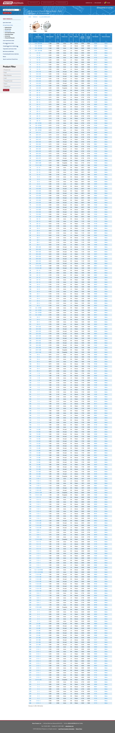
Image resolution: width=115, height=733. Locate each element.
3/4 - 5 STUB (38, 307)
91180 (95, 81)
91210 (95, 387)
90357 (95, 357)
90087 (95, 467)
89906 (95, 331)
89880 (95, 476)
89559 (95, 504)
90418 (95, 478)
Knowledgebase (61, 2)
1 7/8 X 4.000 (38, 607)
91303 (95, 153)
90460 (95, 137)
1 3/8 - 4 (38, 530)
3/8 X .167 (38, 132)
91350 (95, 569)
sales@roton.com (69, 726)
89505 (95, 616)
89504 (95, 614)
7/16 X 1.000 (38, 165)
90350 (95, 293)
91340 (95, 160)
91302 (95, 151)
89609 (95, 104)
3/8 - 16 (38, 95)
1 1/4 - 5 (38, 502)
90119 (95, 408)
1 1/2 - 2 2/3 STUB (38, 569)
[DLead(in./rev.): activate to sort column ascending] (57, 38)
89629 (95, 319)
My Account (98, 3)
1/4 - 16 (38, 62)
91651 (95, 558)
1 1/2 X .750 (38, 588)
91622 (95, 345)
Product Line (7, 70)
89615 (95, 111)
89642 (95, 378)
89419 (95, 413)
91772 (95, 700)
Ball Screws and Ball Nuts (8, 51)
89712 (95, 64)
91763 (95, 698)
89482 (95, 417)
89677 (95, 286)
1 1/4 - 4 (38, 511)
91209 (95, 385)
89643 (95, 380)
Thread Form (7, 86)
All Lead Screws (8, 29)
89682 (95, 291)
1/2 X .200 (38, 186)
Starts (5, 83)
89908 (95, 343)
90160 (95, 186)
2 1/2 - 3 (38, 665)
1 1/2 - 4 (38, 560)
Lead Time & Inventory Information (66, 729)
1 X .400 (38, 448)
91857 (95, 78)
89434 (95, 612)
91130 (95, 424)
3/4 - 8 (38, 284)
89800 (95, 165)
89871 (95, 270)
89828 (95, 623)
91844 (95, 242)
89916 (95, 628)
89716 (95, 67)
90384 (95, 684)
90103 (95, 471)
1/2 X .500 (38, 209)
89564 (95, 509)
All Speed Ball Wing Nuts (10, 37)
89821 (95, 450)
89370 (95, 560)
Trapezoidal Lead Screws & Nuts (10, 48)
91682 (95, 492)
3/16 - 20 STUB (38, 43)
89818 (95, 438)
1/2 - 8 (38, 177)
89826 (95, 588)
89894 (95, 279)
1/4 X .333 (38, 85)
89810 (95, 256)
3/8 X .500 (38, 160)
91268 (95, 205)
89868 (95, 261)
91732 (95, 57)
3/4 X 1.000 (38, 350)
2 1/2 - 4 (38, 656)
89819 (95, 441)
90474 (95, 251)
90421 (95, 485)
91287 (95, 97)
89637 (95, 373)
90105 (95, 474)
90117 (95, 403)
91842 (95, 237)
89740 (95, 511)
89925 (95, 352)
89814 (95, 329)
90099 (95, 459)
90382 (95, 682)
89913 (95, 523)
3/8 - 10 (38, 113)
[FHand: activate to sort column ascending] (71, 38)
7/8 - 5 (38, 364)
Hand (5, 72)
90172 (95, 371)
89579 (95, 537)
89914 (95, 579)
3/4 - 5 (38, 317)
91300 (95, 146)
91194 (95, 223)
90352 (95, 296)
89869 (95, 263)
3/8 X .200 (38, 141)
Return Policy (79, 729)
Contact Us (89, 3)
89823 (95, 520)
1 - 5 (38, 410)
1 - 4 (38, 420)
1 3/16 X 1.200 (38, 492)
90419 (95, 481)
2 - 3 (38, 619)
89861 (95, 144)
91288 (95, 99)
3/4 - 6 (38, 298)
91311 (95, 640)
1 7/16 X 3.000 (38, 539)
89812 (95, 265)
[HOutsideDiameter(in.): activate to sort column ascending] (82, 38)
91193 (95, 221)
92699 (95, 46)
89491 (95, 233)
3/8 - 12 (38, 104)
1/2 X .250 (38, 195)
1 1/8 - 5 (38, 478)
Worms (4, 56)
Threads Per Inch (8, 81)
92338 (95, 434)
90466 (95, 195)
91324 (95, 209)
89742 (95, 516)
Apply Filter (6, 90)
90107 (95, 525)
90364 (95, 621)
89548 (95, 600)
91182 (95, 83)
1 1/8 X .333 (38, 488)
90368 (95, 656)
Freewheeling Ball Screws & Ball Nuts (11, 54)
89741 (95, 513)
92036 (95, 177)
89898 (95, 607)
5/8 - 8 (38, 228)
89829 (95, 626)
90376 (95, 689)
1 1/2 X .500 (38, 583)
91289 (95, 102)
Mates (106, 43)
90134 (95, 586)
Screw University (47, 2)
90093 (95, 422)
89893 (95, 277)
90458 (95, 132)
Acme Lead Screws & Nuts (8, 40)
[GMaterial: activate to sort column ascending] (76, 38)
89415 (95, 315)
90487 (95, 633)
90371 (95, 663)
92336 (95, 429)
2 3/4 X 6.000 (38, 679)
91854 (95, 71)
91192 (95, 219)
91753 (95, 677)
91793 (95, 544)
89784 (95, 604)
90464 (95, 191)
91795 (95, 548)
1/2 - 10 (38, 167)
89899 (95, 679)
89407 (95, 230)
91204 (95, 392)
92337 (95, 431)
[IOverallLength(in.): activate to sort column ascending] (88, 38)
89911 (95, 452)
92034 (95, 158)
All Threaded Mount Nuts (10, 32)
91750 (95, 670)
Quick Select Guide (7, 22)
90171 (95, 368)
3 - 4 (38, 682)
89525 (95, 305)
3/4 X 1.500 (38, 352)
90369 (95, 658)
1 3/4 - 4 (38, 593)
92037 (95, 179)
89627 (95, 317)
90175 (95, 85)
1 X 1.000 (38, 467)
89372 (95, 141)
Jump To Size (7, 12)
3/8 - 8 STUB (38, 123)
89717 (95, 69)
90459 (95, 134)
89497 (95, 174)
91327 (95, 216)
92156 (95, 92)
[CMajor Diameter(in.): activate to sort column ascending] (50, 38)
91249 (95, 125)
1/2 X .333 (38, 205)
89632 (95, 322)
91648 (95, 551)
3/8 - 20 (38, 90)
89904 (95, 340)
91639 (95, 499)
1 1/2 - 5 (38, 551)
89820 (95, 448)
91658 (95, 118)
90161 (95, 188)
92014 (95, 350)
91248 (95, 123)
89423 (95, 562)
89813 (95, 326)
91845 (95, 244)
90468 (95, 200)
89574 (95, 532)
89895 (95, 282)
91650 (95, 555)
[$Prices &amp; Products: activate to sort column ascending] (106, 38)
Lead (5, 78)
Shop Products (34, 2)
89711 (95, 62)
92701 (95, 50)
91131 (95, 427)
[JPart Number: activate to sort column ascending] (95, 38)
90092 (95, 420)
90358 (95, 359)
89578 (95, 534)
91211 (95, 389)
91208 (95, 382)
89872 (95, 272)
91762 (95, 696)
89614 (95, 109)
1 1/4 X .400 (38, 520)
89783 (95, 602)
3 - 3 (38, 686)
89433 (95, 609)
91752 (95, 675)
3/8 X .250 (38, 146)
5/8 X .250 (38, 256)
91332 (95, 162)
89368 (95, 310)
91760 (95, 691)
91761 (95, 693)
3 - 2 (38, 691)
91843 (95, 240)
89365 (95, 167)
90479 (95, 464)
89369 (95, 410)
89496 (95, 172)
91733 (95, 60)
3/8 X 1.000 (38, 162)
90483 (95, 488)
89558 (95, 502)
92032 (95, 155)
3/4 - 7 (38, 293)
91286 (95, 95)
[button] (20, 10)
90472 (95, 247)
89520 (95, 300)
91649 (95, 553)
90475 (95, 254)
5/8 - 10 (38, 219)
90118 (95, 406)
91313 (95, 644)
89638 (95, 375)
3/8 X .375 (38, 155)
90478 (95, 462)
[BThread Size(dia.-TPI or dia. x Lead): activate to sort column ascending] (38, 38)
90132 (95, 583)
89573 (95, 530)
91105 (95, 630)
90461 (95, 139)
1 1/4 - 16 (38, 497)
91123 (95, 88)
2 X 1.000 (38, 637)
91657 (95, 116)
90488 (95, 635)
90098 (95, 457)
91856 (95, 76)
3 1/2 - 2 (38, 700)
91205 (95, 394)
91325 (95, 212)
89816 (95, 338)
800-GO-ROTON (105, 8)
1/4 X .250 (38, 81)
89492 (95, 235)
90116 (95, 401)
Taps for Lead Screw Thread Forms (10, 59)
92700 (95, 48)
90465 (95, 193)
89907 (95, 333)
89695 (95, 665)
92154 (95, 90)
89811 (95, 258)
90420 (95, 483)
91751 (95, 672)
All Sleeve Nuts (8, 31)
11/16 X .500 (38, 265)
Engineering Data (8, 27)
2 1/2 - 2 (38, 670)
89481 (95, 415)
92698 (95, 43)
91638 (95, 497)
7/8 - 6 (38, 354)
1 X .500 (38, 457)
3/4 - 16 (38, 270)
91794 (95, 546)
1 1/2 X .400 (38, 574)
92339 (95, 436)
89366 (95, 228)
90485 (95, 527)
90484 (95, 490)
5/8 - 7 (38, 237)
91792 (95, 541)
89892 (95, 275)
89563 (95, 506)
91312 (95, 642)
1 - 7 (38, 392)
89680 (95, 289)
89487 (95, 567)
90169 (95, 366)
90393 (95, 654)
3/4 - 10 (38, 275)
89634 (95, 324)
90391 (95, 649)
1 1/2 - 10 (38, 541)
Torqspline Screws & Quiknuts (10, 46)
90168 (95, 364)
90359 (95, 361)
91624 (95, 347)
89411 (95, 312)
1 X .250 (38, 429)
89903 (95, 539)
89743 (95, 518)
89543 (95, 595)
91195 (95, 226)
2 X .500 (38, 623)
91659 (95, 120)
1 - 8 (38, 382)
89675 (95, 284)
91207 (95, 399)
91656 (95, 113)
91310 (95, 637)
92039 (95, 184)
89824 (95, 574)
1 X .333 (38, 438)
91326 (95, 214)
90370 (95, 661)
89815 (95, 336)
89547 (95, 597)
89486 (95, 565)
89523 (95, 303)
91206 (95, 396)
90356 (95, 354)
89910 (95, 445)
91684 (95, 495)
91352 (95, 572)
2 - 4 (38, 609)
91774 (95, 703)
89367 (95, 307)
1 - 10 (38, 373)
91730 (95, 53)
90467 (95, 198)
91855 (95, 74)
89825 (95, 576)
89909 (95, 443)
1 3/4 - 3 (38, 602)
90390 (95, 647)
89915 (95, 590)
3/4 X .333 (38, 336)
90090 (95, 469)
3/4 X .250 (38, 326)
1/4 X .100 (38, 71)
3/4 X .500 (38, 345)
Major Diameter (8, 75)
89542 (95, 593)
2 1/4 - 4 (38, 647)
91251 (95, 130)
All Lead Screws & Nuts (8, 25)
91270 (95, 207)
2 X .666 (38, 633)
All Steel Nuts (7, 36)
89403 (95, 170)
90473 (95, 249)
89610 (95, 106)
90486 (95, 581)
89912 (95, 455)
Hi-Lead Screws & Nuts (8, 43)
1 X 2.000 (38, 476)
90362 (95, 619)
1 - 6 (38, 401)
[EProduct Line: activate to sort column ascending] (64, 38)
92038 (95, 181)
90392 (95, 651)
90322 (95, 668)
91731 (95, 55)
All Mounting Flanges (9, 34)
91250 (95, 127)
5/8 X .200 (38, 247)
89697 (95, 686)
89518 (95, 298)
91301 (95, 148)
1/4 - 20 (38, 53)
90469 (95, 202)
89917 (95, 268)
